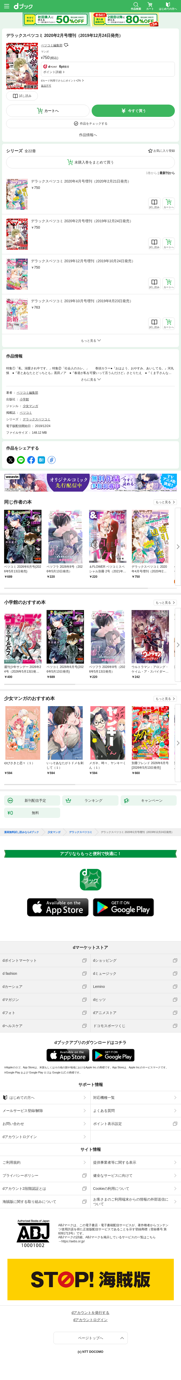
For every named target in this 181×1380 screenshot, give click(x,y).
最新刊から (167, 173)
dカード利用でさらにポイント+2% (61, 80)
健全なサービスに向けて (113, 1175)
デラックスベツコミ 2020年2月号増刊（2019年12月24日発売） (82, 221)
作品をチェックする (94, 123)
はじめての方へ (19, 1097)
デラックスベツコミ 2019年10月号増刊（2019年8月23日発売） (82, 301)
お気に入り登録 (164, 151)
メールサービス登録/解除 (23, 1111)
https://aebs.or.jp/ (73, 1241)
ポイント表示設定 (107, 1124)
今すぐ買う (137, 111)
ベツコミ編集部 (51, 45)
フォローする (66, 45)
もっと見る (163, 502)
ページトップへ (90, 1338)
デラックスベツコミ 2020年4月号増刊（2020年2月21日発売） (81, 181)
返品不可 (46, 85)
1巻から (151, 173)
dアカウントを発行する (91, 1313)
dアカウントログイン (20, 1137)
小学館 (24, 399)
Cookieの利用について (111, 1188)
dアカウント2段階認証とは (24, 1188)
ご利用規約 (11, 1162)
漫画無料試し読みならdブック (21, 832)
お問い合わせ (13, 1124)
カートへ (51, 111)
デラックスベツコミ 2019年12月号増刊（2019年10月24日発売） (83, 261)
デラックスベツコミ (36, 419)
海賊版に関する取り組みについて (29, 1202)
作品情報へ (88, 135)
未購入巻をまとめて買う (94, 162)
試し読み (25, 96)
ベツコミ (26, 412)
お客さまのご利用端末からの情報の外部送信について (130, 1201)
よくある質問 (104, 1111)
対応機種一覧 (104, 1097)
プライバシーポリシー (20, 1175)
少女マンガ (30, 406)
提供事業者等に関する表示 (114, 1162)
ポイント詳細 (52, 72)
